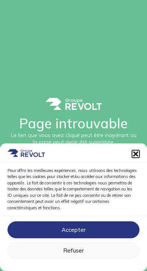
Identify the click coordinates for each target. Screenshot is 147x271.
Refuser (73, 250)
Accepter (74, 229)
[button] (135, 154)
